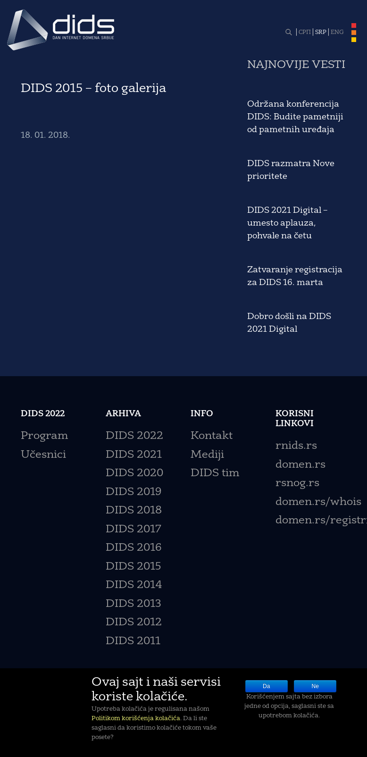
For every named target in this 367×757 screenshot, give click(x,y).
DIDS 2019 (133, 492)
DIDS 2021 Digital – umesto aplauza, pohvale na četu (287, 223)
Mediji (207, 455)
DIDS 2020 (134, 473)
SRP (320, 32)
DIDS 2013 (133, 604)
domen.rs (300, 465)
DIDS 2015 (133, 567)
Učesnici (43, 455)
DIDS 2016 (133, 548)
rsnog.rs (297, 483)
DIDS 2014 (134, 585)
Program (44, 436)
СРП (305, 32)
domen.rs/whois (318, 502)
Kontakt (212, 436)
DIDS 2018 (134, 510)
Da (266, 686)
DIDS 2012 (134, 622)
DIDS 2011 (133, 641)
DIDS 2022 (134, 436)
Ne (315, 686)
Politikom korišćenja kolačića (136, 718)
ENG (337, 32)
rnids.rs (296, 446)
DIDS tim (215, 473)
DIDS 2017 (133, 529)
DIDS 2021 (134, 455)
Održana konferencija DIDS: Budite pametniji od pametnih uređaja (295, 117)
